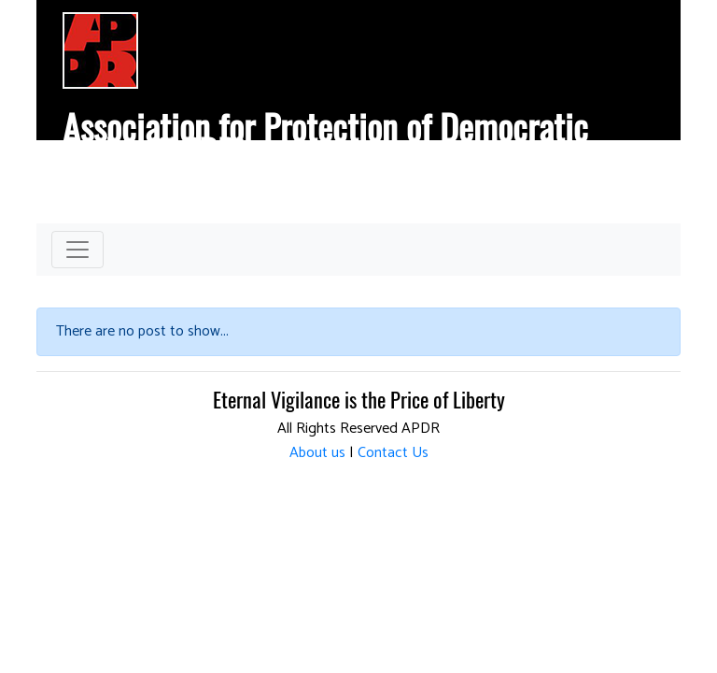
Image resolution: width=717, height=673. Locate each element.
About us (317, 452)
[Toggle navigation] (77, 249)
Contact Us (393, 452)
